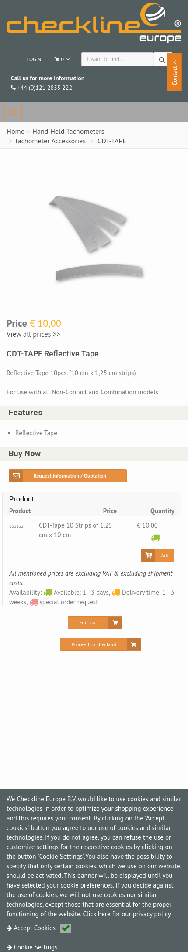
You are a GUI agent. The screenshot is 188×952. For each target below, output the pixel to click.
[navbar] (13, 112)
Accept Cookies (43, 928)
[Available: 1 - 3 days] (155, 537)
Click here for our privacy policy (127, 914)
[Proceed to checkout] (100, 644)
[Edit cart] (95, 622)
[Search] (162, 59)
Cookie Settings (35, 947)
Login (34, 59)
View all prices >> (33, 334)
